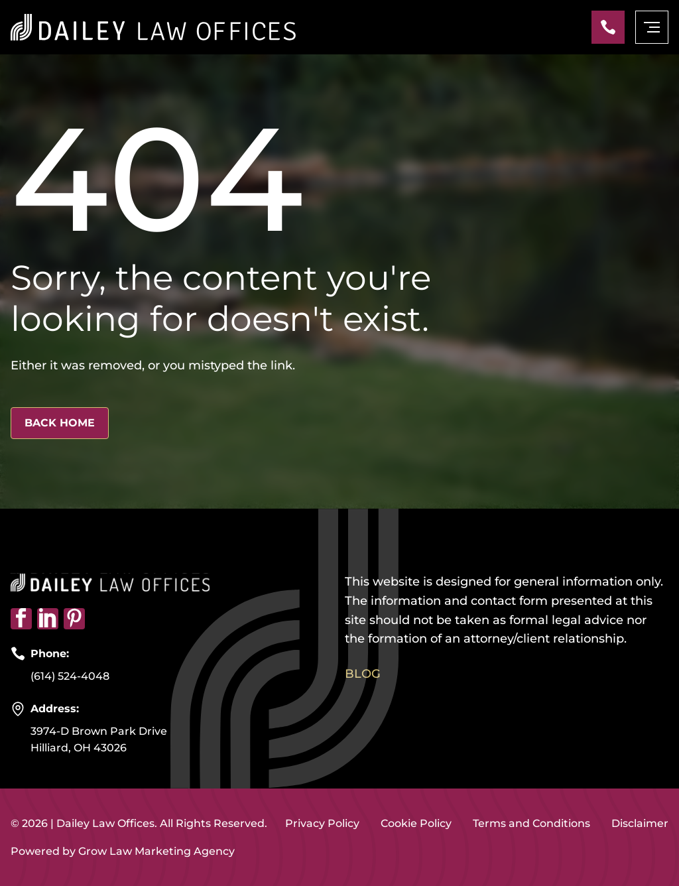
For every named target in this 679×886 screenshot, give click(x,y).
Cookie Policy (416, 823)
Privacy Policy (322, 823)
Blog (363, 673)
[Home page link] (153, 27)
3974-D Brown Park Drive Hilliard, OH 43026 (99, 740)
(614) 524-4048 (70, 676)
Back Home (60, 422)
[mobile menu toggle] (651, 27)
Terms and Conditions (531, 823)
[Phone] (608, 27)
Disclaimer (639, 823)
